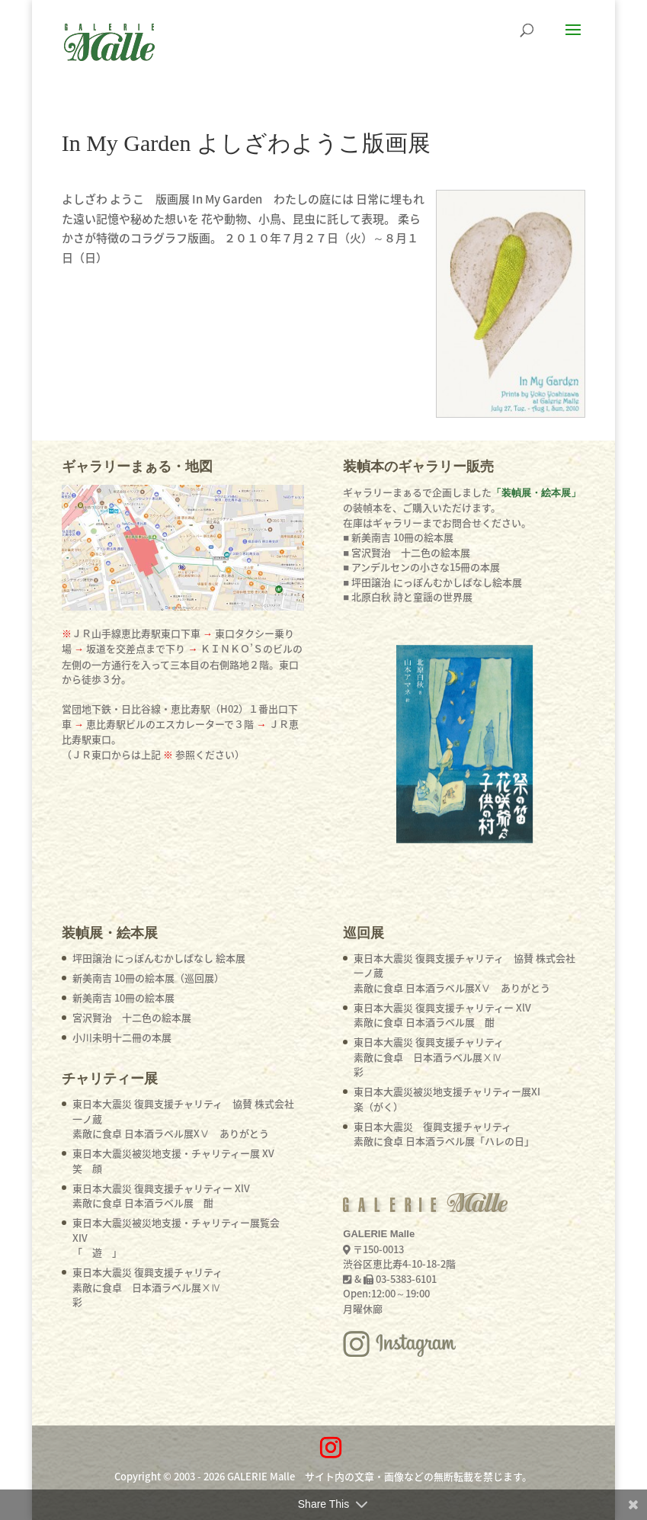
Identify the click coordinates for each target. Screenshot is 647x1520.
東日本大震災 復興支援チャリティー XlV (161, 1196)
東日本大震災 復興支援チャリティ (147, 1287)
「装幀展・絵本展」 (536, 493)
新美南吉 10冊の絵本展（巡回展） (148, 977)
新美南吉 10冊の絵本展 (123, 997)
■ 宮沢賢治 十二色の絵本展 (406, 552)
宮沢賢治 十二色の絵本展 (131, 1017)
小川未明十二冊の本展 (121, 1037)
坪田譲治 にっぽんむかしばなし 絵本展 (158, 958)
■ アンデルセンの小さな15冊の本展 (421, 567)
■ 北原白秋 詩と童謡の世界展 (407, 596)
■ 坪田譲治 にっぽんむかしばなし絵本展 (432, 582)
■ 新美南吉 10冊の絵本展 (398, 537)
